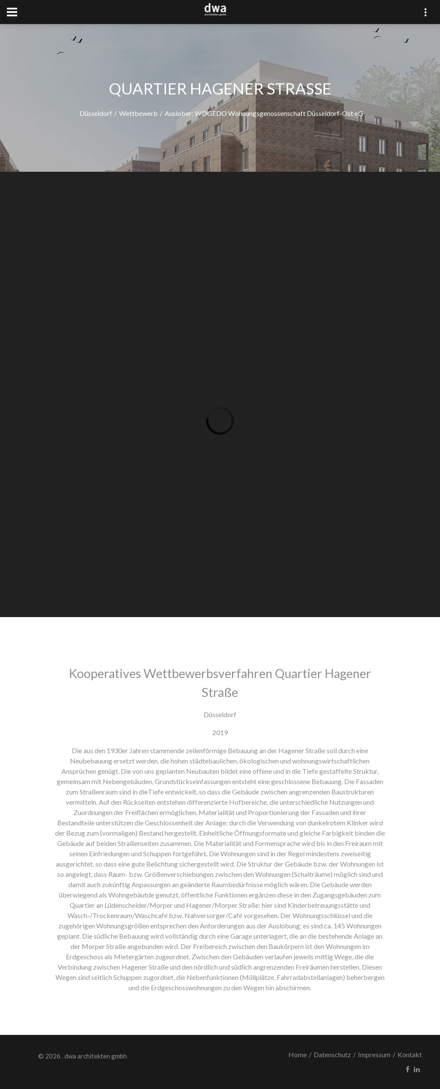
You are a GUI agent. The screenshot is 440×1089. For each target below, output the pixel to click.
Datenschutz (332, 1054)
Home (297, 1054)
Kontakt (409, 1054)
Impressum (374, 1054)
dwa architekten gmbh (95, 1056)
